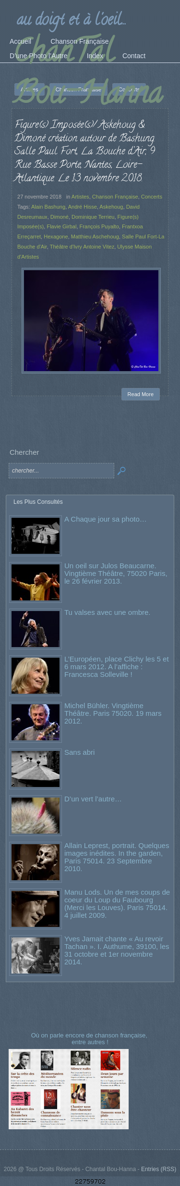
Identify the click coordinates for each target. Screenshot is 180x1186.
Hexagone (56, 236)
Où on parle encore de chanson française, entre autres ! (90, 1039)
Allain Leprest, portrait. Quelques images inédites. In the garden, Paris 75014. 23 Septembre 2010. (116, 857)
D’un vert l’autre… (93, 799)
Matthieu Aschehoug (95, 236)
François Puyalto (99, 226)
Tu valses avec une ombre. (107, 612)
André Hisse (82, 207)
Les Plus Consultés (38, 502)
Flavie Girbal (61, 226)
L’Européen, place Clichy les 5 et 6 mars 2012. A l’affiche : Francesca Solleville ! (116, 666)
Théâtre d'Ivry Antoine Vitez (82, 247)
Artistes (80, 197)
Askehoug (111, 207)
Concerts (151, 197)
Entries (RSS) (158, 1169)
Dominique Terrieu (93, 217)
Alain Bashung (48, 207)
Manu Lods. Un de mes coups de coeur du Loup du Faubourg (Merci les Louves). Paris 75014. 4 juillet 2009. (117, 903)
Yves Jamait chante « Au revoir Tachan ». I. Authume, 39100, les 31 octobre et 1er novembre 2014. (116, 950)
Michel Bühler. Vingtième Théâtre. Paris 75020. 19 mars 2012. (113, 713)
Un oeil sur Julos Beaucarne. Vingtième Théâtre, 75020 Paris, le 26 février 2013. (116, 573)
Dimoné (59, 217)
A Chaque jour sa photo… (105, 519)
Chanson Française (115, 197)
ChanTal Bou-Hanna (87, 75)
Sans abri (79, 752)
